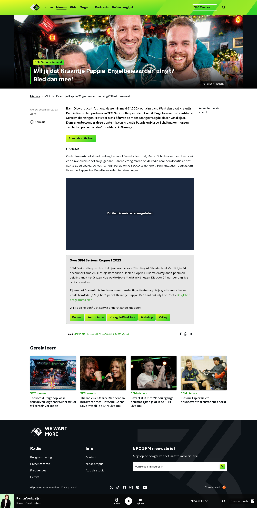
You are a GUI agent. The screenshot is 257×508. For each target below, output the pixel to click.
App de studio (95, 470)
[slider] (129, 233)
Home (48, 7)
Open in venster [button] (242, 501)
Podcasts (102, 7)
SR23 (90, 334)
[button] (116, 501)
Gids (73, 7)
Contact (91, 457)
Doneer (77, 317)
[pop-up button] (179, 242)
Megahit (86, 7)
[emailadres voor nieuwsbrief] (180, 466)
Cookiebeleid (212, 487)
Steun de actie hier (81, 138)
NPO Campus (204, 7)
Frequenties (38, 470)
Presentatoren (40, 464)
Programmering (41, 457)
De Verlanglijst (122, 7)
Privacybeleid (69, 487)
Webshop (147, 317)
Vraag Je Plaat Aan (122, 317)
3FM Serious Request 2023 (112, 334)
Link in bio (79, 334)
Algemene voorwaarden (44, 487)
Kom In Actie (96, 317)
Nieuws (61, 7)
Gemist (35, 477)
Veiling (163, 317)
